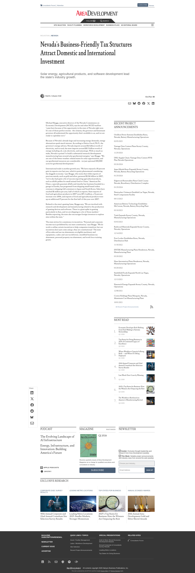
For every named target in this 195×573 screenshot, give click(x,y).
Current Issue (48, 546)
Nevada (54, 36)
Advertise (60, 5)
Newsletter (47, 542)
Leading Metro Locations (107, 550)
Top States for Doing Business (109, 553)
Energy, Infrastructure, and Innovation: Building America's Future (57, 449)
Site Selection (75, 547)
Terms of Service (115, 571)
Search (104, 21)
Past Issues (111, 429)
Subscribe (142, 5)
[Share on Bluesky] (33, 417)
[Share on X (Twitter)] (33, 399)
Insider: (135, 452)
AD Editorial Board (129, 25)
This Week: (136, 457)
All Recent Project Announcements (127, 307)
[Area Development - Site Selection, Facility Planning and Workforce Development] (97, 13)
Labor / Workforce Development (81, 543)
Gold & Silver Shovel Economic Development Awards (110, 540)
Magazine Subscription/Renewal (51, 536)
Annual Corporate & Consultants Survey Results (110, 545)
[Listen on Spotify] (58, 471)
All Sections (152, 25)
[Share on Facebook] (33, 405)
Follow (90, 21)
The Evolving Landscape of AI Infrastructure (57, 438)
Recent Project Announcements (81, 550)
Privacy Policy (104, 571)
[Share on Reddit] (33, 411)
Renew (151, 5)
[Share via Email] (33, 423)
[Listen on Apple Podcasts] (58, 467)
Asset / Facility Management (80, 540)
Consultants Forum (48, 5)
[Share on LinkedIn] (33, 392)
